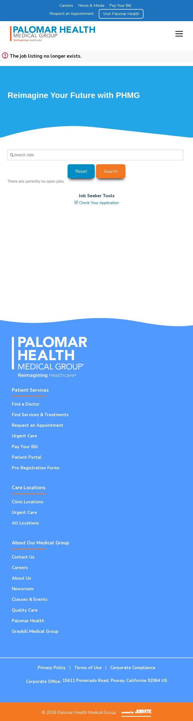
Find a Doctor (25, 404)
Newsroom (23, 589)
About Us (21, 578)
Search (111, 171)
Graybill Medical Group (35, 631)
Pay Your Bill (120, 5)
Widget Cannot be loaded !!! (96, 262)
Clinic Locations (27, 502)
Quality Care (25, 610)
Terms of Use (88, 668)
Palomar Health (28, 621)
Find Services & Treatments (40, 415)
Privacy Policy (52, 668)
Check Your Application (96, 203)
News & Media (91, 5)
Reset (81, 171)
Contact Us (23, 557)
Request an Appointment (72, 13)
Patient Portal (26, 457)
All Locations (25, 523)
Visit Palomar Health (121, 14)
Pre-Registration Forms (36, 468)
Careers (66, 5)
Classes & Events (29, 599)
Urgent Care (24, 436)
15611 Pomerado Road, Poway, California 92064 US (114, 680)
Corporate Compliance (132, 668)
